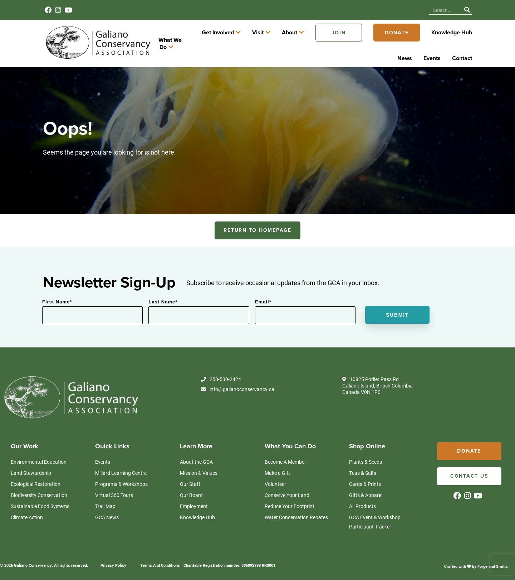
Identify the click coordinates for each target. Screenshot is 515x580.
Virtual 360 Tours (114, 491)
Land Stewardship (31, 469)
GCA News (107, 513)
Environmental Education (39, 457)
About (341, 41)
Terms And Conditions (160, 561)
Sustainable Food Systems (40, 502)
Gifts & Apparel (365, 491)
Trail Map (105, 502)
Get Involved (270, 41)
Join (391, 42)
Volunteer (275, 480)
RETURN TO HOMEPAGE (257, 227)
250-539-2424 (221, 375)
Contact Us (469, 472)
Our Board (191, 491)
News (370, 10)
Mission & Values (198, 469)
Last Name (162, 298)
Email (263, 298)
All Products (362, 502)
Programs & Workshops (121, 480)
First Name (57, 298)
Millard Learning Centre (121, 469)
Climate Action (27, 513)
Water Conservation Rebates (296, 513)
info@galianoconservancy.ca (237, 385)
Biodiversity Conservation (39, 491)
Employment (194, 502)
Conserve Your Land (287, 491)
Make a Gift (277, 469)
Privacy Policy (113, 561)
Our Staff (190, 480)
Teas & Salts (362, 469)
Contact (413, 10)
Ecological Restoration (35, 480)
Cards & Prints (365, 480)
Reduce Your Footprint (289, 502)
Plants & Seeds (365, 457)
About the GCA (196, 457)
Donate (449, 42)
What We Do (221, 41)
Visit (310, 41)
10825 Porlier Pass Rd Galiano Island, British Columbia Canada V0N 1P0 (377, 382)
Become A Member (285, 457)
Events (390, 10)
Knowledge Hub (339, 10)
